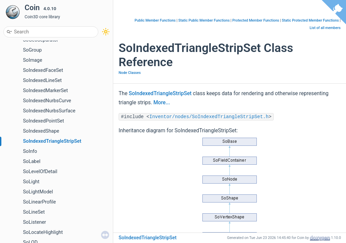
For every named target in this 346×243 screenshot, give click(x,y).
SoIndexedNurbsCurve (47, 101)
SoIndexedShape (41, 131)
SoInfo (30, 151)
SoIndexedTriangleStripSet (52, 141)
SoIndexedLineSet (42, 80)
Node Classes (130, 73)
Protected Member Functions (255, 20)
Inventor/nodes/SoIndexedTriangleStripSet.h (209, 116)
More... (161, 103)
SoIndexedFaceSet (43, 70)
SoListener (34, 222)
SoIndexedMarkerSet (45, 90)
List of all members (325, 28)
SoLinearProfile (39, 202)
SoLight (31, 182)
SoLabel (32, 161)
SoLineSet (34, 212)
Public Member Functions (155, 20)
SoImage (32, 60)
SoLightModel (38, 192)
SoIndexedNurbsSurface (49, 111)
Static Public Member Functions (204, 20)
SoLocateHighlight (43, 232)
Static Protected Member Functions (310, 20)
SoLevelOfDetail (40, 171)
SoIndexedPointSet (43, 121)
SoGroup (32, 50)
